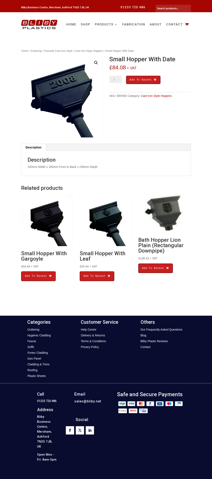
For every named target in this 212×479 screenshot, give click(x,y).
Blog (143, 335)
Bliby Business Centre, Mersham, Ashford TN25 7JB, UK (55, 7)
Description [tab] (33, 147)
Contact (174, 24)
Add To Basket (143, 80)
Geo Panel (34, 358)
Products (104, 24)
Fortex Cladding (37, 352)
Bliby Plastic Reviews (154, 341)
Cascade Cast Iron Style (58, 50)
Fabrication (133, 24)
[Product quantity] (115, 79)
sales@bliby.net (87, 401)
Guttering (36, 50)
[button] (96, 62)
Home (71, 24)
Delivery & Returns (93, 335)
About (155, 24)
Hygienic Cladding (39, 335)
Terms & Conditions (93, 341)
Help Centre (88, 329)
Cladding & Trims (38, 364)
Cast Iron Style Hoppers (89, 50)
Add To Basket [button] (38, 276)
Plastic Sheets (36, 376)
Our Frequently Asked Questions (161, 329)
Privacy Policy (90, 347)
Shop (85, 24)
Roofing (32, 370)
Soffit (30, 347)
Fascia (31, 341)
